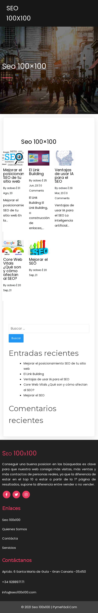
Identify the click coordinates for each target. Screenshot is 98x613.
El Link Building (34, 374)
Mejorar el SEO (34, 395)
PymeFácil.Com (65, 607)
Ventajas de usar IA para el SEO (46, 379)
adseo (11, 188)
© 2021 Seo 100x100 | (37, 607)
